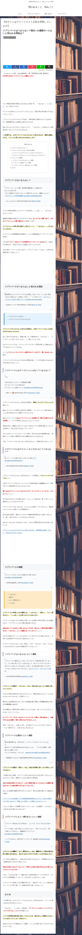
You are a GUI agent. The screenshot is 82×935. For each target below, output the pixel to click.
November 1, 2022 (41, 759)
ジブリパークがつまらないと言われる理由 (22, 150)
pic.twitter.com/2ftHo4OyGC (13, 462)
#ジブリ (33, 459)
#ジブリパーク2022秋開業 (14, 197)
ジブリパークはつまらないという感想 (23, 161)
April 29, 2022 (36, 202)
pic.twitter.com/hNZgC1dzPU (32, 197)
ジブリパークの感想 (16, 158)
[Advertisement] (28, 91)
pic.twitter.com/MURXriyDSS (14, 835)
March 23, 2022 (36, 306)
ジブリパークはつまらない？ (18, 148)
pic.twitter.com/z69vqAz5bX (13, 579)
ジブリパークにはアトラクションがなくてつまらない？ (28, 153)
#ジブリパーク (34, 670)
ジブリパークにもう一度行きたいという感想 (25, 166)
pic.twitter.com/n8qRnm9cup (41, 754)
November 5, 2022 (27, 584)
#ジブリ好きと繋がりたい (16, 301)
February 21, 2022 (34, 394)
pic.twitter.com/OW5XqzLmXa (33, 389)
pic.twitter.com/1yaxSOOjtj (33, 301)
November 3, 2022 (27, 678)
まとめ (12, 168)
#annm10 (28, 754)
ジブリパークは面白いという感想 (21, 163)
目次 (25, 144)
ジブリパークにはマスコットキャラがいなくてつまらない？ (29, 155)
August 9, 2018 (29, 467)
